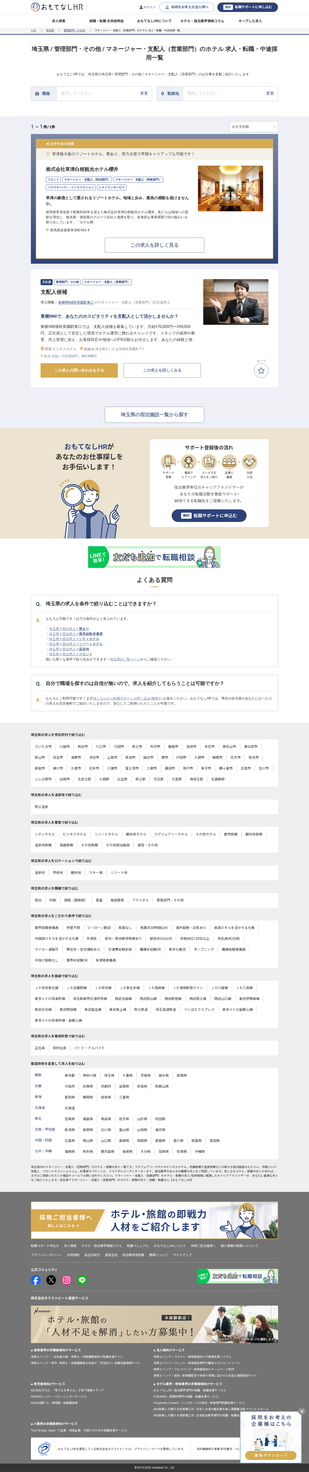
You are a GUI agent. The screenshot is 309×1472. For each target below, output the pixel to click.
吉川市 (264, 768)
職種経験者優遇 (234, 949)
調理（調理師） (76, 900)
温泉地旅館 (43, 845)
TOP (33, 30)
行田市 (119, 747)
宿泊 (38, 900)
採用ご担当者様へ (203, 1246)
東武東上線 (117, 1010)
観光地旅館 (254, 834)
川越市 (65, 747)
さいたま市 (43, 747)
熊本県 (88, 1152)
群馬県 (182, 1075)
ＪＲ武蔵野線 (76, 988)
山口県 (106, 1141)
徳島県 (196, 1141)
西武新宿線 (173, 999)
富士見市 (132, 768)
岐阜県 (106, 1097)
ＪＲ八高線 (244, 988)
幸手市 (206, 768)
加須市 (191, 747)
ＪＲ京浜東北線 (46, 988)
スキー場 (96, 873)
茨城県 (145, 1075)
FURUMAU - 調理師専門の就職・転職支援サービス (186, 1396)
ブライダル (140, 900)
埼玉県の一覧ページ (125, 659)
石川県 (106, 1130)
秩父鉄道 (141, 1010)
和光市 (254, 757)
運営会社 (111, 1255)
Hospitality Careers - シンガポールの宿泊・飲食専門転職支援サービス (199, 1403)
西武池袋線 (123, 999)
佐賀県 (182, 1152)
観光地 (76, 873)
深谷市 (94, 757)
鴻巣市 (76, 757)
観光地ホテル (136, 834)
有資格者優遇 (106, 960)
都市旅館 (231, 834)
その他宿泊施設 (118, 845)
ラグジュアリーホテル (171, 834)
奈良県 (142, 1086)
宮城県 (70, 1119)
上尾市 (112, 757)
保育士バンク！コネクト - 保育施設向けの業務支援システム (192, 1357)
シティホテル (45, 834)
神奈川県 (89, 1075)
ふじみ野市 (43, 779)
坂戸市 (188, 768)
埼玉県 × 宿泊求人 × (69, 629)
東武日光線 (43, 1010)
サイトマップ (182, 1255)
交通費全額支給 (120, 949)
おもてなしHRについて (154, 21)
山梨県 (142, 1130)
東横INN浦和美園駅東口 (76, 302)
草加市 (130, 757)
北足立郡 (84, 779)
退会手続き (92, 1255)
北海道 (70, 1108)
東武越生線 (92, 1010)
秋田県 (160, 1119)
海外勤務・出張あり (191, 928)
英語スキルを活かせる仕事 (234, 928)
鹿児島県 (107, 1152)
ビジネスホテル (74, 834)
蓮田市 (170, 768)
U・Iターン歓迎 (99, 928)
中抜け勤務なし (46, 960)
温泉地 (40, 873)
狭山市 (40, 757)
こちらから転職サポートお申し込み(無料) (128, 698)
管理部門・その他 (74, 30)
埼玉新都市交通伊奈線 (90, 999)
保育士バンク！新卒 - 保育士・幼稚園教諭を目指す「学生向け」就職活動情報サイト (85, 1363)
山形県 (142, 1119)
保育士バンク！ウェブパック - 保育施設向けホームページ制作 (194, 1369)
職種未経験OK (150, 949)
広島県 (70, 1141)
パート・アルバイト (89, 1048)
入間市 (199, 757)
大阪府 (70, 1086)
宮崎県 (164, 1152)
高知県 (215, 1141)
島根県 (124, 1141)
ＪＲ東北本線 (129, 988)
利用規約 (73, 1255)
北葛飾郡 (218, 779)
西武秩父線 (198, 999)
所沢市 (155, 747)
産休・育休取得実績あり (123, 939)
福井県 (160, 1130)
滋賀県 (124, 1086)
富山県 (124, 1130)
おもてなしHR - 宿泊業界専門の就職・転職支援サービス (190, 1390)
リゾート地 (119, 873)
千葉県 (127, 1075)
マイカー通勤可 (46, 949)
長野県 (88, 1130)
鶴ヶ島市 (226, 768)
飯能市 (173, 747)
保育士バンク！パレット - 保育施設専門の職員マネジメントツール (197, 1363)
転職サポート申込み (45, 1246)
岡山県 (88, 1141)
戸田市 (181, 757)
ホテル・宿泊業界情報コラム (202, 21)
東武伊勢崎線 (249, 999)
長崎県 (127, 1152)
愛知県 (70, 1097)
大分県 (145, 1152)
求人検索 (58, 21)
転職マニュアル (138, 1246)
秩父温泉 (41, 807)
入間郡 (104, 779)
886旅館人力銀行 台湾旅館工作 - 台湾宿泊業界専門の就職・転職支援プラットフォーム (210, 1415)
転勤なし (125, 928)
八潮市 (112, 768)
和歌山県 (162, 1086)
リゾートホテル (106, 834)
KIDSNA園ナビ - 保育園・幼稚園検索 (54, 1403)
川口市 (101, 747)
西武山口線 (222, 999)
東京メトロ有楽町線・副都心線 (58, 1020)
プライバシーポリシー (46, 1255)
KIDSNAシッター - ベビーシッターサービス (58, 1396)
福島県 (88, 1119)
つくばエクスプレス (199, 1010)
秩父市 (137, 747)
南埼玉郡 (196, 779)
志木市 (236, 757)
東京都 (70, 1075)
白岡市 (65, 779)
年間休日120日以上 (195, 939)
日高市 (246, 768)
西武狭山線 (148, 999)
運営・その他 (148, 845)
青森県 (106, 1119)
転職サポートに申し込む (247, 7)
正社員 (40, 1048)
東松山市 (229, 747)
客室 (99, 900)
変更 (104, 93)
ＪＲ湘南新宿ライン (188, 988)
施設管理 (117, 900)
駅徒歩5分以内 (161, 939)
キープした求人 (250, 21)
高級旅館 (66, 845)
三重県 (124, 1097)
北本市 (94, 768)
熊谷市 (83, 747)
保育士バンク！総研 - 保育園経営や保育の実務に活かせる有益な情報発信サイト (205, 1375)
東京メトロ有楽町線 (50, 999)
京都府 (106, 1086)
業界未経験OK (77, 960)
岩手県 (124, 1119)
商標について (158, 1255)
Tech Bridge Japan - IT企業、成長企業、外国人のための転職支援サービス (79, 1430)
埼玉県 (50, 30)
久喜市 (76, 768)
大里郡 (177, 779)
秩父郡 (140, 779)
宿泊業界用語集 (133, 1255)
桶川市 (58, 768)
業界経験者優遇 (46, 928)
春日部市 (251, 747)
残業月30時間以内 (154, 928)
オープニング (204, 949)
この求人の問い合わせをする (79, 370)
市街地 (58, 873)
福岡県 (70, 1152)
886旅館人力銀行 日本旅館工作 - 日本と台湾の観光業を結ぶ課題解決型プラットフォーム (211, 1409)
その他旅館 (89, 845)
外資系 (92, 939)
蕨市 (165, 757)
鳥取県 (142, 1141)
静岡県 (88, 1097)
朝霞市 (217, 757)
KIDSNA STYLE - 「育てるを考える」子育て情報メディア (67, 1390)
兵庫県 (88, 1086)
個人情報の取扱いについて (239, 1246)
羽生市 (58, 757)
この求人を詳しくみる (162, 370)
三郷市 (152, 768)
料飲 (52, 900)
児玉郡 (159, 779)
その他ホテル (206, 834)
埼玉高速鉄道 (166, 1010)
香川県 (178, 1141)
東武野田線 (68, 1010)
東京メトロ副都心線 (237, 1010)
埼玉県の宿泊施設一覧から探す (154, 415)
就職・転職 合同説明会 (106, 21)
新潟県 (70, 1130)
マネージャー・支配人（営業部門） (68, 1167)
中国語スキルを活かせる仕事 (57, 939)
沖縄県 (200, 1152)
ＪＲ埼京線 (103, 988)
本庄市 (209, 747)
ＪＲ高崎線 (156, 988)
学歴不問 (73, 928)
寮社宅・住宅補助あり (83, 949)
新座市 (40, 768)
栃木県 (164, 1075)
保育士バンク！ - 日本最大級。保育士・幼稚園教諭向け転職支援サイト (77, 1357)
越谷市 (148, 757)
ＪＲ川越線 (219, 988)
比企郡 (122, 779)
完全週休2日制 (229, 939)
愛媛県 (160, 1141)
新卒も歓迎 (177, 949)
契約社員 (59, 1048)
